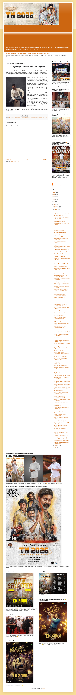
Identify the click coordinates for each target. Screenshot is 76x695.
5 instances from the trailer (59, 230)
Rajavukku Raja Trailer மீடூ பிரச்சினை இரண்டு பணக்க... (61, 234)
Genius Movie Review (58, 380)
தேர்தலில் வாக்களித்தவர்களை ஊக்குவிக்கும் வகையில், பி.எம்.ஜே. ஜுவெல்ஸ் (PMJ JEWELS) (28, 53)
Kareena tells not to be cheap (59, 219)
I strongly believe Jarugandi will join (61, 437)
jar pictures (30, 117)
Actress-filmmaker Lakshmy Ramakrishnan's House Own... (60, 295)
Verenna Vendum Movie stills (59, 297)
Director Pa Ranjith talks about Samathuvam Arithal (60, 254)
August (55, 447)
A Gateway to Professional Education (61, 320)
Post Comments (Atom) (15, 161)
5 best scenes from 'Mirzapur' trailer (61, 354)
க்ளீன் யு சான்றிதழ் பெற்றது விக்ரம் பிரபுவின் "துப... (61, 393)
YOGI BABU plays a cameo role (60, 365)
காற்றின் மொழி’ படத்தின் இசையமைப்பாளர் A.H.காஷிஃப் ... (61, 353)
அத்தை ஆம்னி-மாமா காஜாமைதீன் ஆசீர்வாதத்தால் (61, 281)
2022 (54, 197)
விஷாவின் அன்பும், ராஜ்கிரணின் (60, 266)
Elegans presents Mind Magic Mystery (61, 388)
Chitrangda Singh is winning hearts (61, 321)
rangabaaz (34, 117)
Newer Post (8, 159)
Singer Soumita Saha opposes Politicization (60, 362)
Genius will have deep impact (59, 428)
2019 (54, 203)
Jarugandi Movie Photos (59, 315)
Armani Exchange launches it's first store (62, 343)
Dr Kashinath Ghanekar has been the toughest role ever (61, 302)
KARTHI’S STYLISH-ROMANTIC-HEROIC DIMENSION (60, 371)
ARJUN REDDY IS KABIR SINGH (60, 356)
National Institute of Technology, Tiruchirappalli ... (60, 415)
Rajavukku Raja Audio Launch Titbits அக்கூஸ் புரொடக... (61, 239)
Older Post (45, 159)
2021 (54, 199)
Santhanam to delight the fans (60, 412)
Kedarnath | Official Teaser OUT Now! (61, 228)
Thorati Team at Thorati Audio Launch (61, 249)
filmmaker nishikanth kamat (23, 117)
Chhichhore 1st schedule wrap (60, 232)
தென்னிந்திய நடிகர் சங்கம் (59, 256)
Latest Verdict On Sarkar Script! (60, 236)
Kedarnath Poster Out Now (59, 221)
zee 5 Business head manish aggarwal (16, 118)
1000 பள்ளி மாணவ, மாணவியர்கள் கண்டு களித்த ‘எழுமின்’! (61, 411)
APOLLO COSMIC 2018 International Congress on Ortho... (61, 300)
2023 (54, 196)
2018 (54, 204)
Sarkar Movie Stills (57, 405)
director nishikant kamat (13, 117)
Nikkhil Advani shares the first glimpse (61, 440)
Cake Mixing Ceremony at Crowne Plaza (62, 338)
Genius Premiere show (58, 390)
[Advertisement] (38, 36)
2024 (54, 194)
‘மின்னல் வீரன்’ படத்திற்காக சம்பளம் (61, 438)
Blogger (43, 688)
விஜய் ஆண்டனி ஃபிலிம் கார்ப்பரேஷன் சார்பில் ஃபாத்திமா (62, 332)
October (56, 209)
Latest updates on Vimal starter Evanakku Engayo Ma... (60, 327)
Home (27, 159)
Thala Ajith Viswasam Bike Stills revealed (62, 375)
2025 (54, 192)
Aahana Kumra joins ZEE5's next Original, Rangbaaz (60, 276)
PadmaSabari (56, 183)
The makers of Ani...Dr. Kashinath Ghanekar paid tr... (60, 348)
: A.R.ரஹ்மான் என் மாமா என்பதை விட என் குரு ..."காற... (62, 341)
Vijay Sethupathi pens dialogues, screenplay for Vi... (60, 359)
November (56, 207)
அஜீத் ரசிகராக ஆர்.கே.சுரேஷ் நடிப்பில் (62, 213)
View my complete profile (57, 185)
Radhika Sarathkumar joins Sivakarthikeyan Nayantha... (60, 397)
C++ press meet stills (58, 337)
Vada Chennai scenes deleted (60, 363)
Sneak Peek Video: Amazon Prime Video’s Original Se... (60, 305)
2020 (54, 201)
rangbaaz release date (40, 117)
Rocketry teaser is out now (59, 215)
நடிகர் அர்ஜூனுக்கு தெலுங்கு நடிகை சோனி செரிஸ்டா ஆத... (61, 420)
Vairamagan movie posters (59, 350)
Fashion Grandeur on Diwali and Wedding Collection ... (60, 346)
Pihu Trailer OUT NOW (58, 395)
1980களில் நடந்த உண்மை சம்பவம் (61, 435)
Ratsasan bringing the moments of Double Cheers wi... (60, 262)
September (56, 445)
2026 (54, 191)
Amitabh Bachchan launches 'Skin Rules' (62, 387)
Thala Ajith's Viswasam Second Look (61, 402)
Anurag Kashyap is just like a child (60, 403)
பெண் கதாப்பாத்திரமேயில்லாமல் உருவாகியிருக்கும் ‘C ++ (60, 318)
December (56, 206)
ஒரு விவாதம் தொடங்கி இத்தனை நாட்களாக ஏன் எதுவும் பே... (61, 290)
